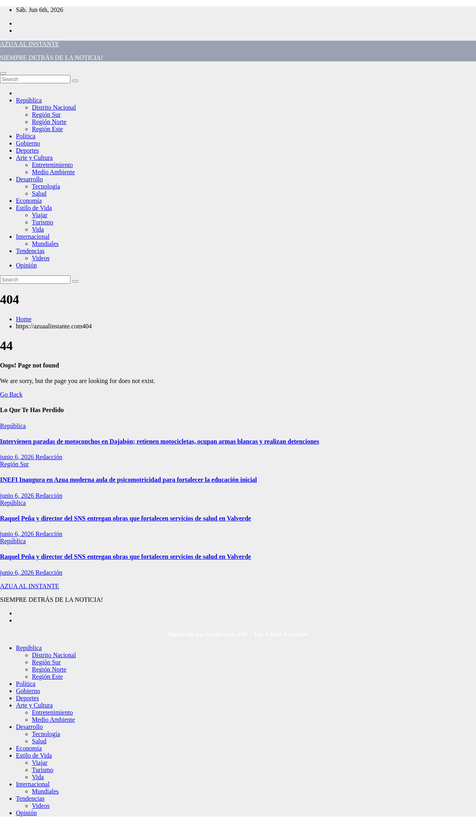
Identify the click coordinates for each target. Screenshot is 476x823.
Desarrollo (29, 179)
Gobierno (28, 143)
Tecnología (46, 186)
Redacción (49, 457)
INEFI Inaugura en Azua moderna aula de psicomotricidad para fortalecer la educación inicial (128, 479)
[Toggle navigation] (3, 73)
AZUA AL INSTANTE (29, 44)
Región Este (47, 129)
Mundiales (45, 243)
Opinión (26, 265)
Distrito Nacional (54, 107)
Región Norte (49, 121)
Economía (29, 200)
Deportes (27, 150)
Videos (40, 258)
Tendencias (30, 250)
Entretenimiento (52, 164)
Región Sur (46, 114)
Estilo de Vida (34, 207)
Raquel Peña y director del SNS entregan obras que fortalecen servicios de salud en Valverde (125, 518)
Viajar (39, 215)
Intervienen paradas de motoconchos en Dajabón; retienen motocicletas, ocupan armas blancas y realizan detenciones (159, 441)
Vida (38, 229)
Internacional (32, 236)
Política (25, 136)
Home (23, 319)
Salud (39, 193)
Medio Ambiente (53, 172)
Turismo (42, 222)
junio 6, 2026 (17, 457)
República (29, 100)
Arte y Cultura (34, 157)
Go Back (11, 394)
